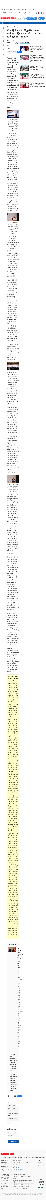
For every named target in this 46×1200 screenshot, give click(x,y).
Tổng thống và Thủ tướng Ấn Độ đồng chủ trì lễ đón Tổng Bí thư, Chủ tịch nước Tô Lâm (37, 77)
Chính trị (16, 27)
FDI (9, 1123)
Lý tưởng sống (4, 13)
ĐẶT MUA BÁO (31, 9)
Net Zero (27, 23)
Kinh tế (32, 23)
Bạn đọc (22, 23)
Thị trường (25, 13)
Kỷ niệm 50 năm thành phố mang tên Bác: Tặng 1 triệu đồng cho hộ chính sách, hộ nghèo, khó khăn (37, 59)
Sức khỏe (37, 23)
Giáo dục (43, 23)
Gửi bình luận (13, 1141)
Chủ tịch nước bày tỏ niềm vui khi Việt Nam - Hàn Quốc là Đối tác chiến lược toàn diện (13, 1082)
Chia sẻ (19, 51)
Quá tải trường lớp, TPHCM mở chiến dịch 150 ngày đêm (36, 67)
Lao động (16, 23)
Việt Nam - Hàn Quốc (12, 1119)
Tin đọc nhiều (25, 43)
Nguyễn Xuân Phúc (11, 1109)
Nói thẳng (11, 13)
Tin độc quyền (17, 13)
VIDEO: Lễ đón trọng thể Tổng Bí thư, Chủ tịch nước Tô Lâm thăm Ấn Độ (37, 85)
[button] (3, 49)
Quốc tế (11, 23)
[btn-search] (20, 18)
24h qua (30, 13)
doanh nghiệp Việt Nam (13, 1114)
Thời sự (6, 23)
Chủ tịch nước (12, 1105)
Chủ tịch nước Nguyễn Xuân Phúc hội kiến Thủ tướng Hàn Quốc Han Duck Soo (13, 1062)
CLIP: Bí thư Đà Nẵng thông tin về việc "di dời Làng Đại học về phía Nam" (37, 49)
